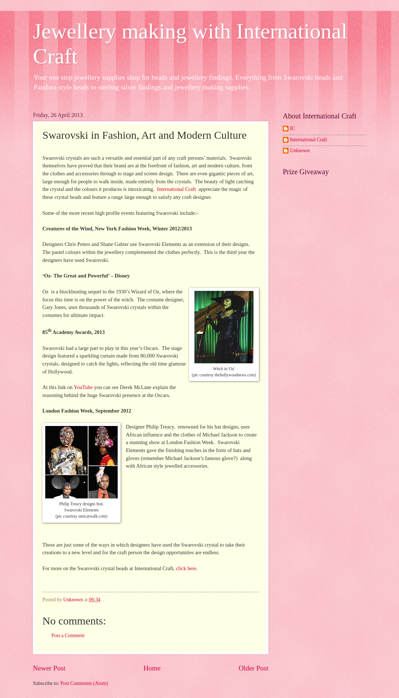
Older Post (253, 668)
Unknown (300, 150)
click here (186, 568)
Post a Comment (67, 635)
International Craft (177, 189)
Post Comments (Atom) (84, 683)
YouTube (84, 387)
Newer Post (49, 668)
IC (292, 128)
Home (151, 668)
